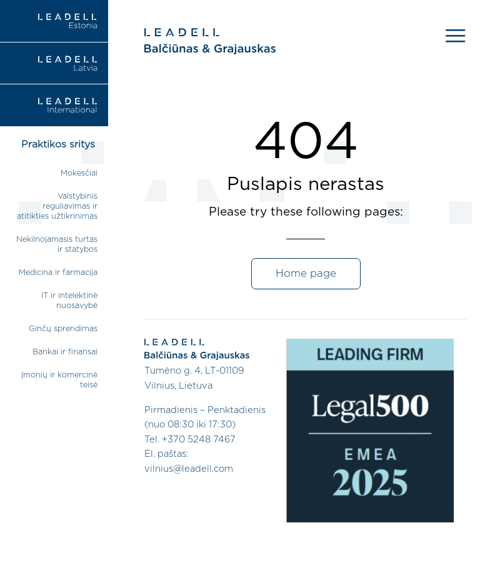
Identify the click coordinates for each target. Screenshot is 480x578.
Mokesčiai (79, 173)
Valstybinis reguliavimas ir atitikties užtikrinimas (57, 206)
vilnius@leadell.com (188, 469)
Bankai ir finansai (65, 352)
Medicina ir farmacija (58, 273)
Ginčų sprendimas (63, 329)
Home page (306, 274)
